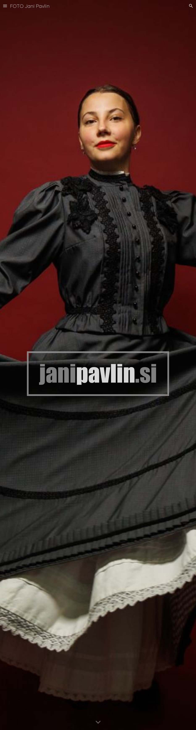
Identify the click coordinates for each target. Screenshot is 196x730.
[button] (5, 6)
